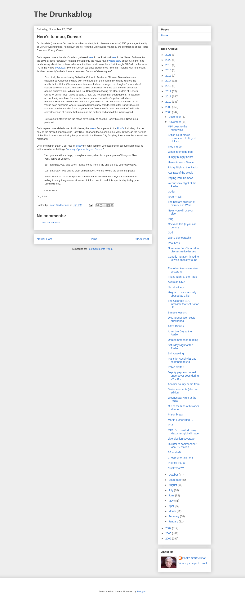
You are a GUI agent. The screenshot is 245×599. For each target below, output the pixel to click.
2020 (168, 59)
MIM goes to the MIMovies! (177, 128)
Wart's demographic (180, 237)
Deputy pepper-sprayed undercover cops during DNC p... (183, 375)
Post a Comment (51, 222)
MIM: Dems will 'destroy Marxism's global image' (183, 432)
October (173, 474)
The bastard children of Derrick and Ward (181, 203)
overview (60, 67)
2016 (168, 70)
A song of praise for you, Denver (85, 149)
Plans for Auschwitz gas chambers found (182, 360)
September (175, 479)
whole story (115, 60)
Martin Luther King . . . (181, 419)
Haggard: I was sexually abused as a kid (182, 294)
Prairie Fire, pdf (177, 462)
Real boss (174, 243)
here (90, 57)
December (174, 116)
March (172, 511)
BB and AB (174, 452)
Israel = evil (174, 196)
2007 (168, 528)
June (171, 495)
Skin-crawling (176, 353)
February (174, 516)
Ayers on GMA (176, 281)
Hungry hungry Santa (180, 156)
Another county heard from (184, 384)
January (173, 521)
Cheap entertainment (180, 457)
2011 (168, 96)
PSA (170, 425)
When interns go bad (180, 151)
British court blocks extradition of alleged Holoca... (181, 138)
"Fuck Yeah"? (176, 468)
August (172, 484)
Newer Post (44, 239)
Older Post (142, 239)
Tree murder (175, 146)
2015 (168, 75)
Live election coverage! (181, 438)
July (171, 490)
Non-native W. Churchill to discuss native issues (183, 250)
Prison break (175, 414)
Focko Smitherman (194, 558)
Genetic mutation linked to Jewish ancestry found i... (183, 260)
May (171, 500)
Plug (170, 218)
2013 (168, 85)
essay (79, 145)
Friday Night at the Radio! (183, 167)
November (174, 121)
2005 (168, 538)
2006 (168, 533)
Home (94, 239)
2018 (168, 65)
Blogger (141, 591)
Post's (120, 128)
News (93, 128)
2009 (168, 107)
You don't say (176, 287)
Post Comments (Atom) (100, 248)
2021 (168, 54)
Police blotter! (176, 367)
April (171, 506)
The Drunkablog (63, 14)
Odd (170, 232)
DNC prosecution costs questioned (181, 319)
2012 (168, 91)
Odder (171, 191)
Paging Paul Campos (180, 178)
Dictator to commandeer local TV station (182, 445)
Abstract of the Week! (181, 172)
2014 (168, 80)
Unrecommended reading (183, 339)
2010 (168, 101)
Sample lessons (177, 312)
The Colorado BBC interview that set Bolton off (183, 304)
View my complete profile (193, 563)
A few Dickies (176, 326)
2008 (168, 112)
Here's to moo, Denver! (181, 162)
